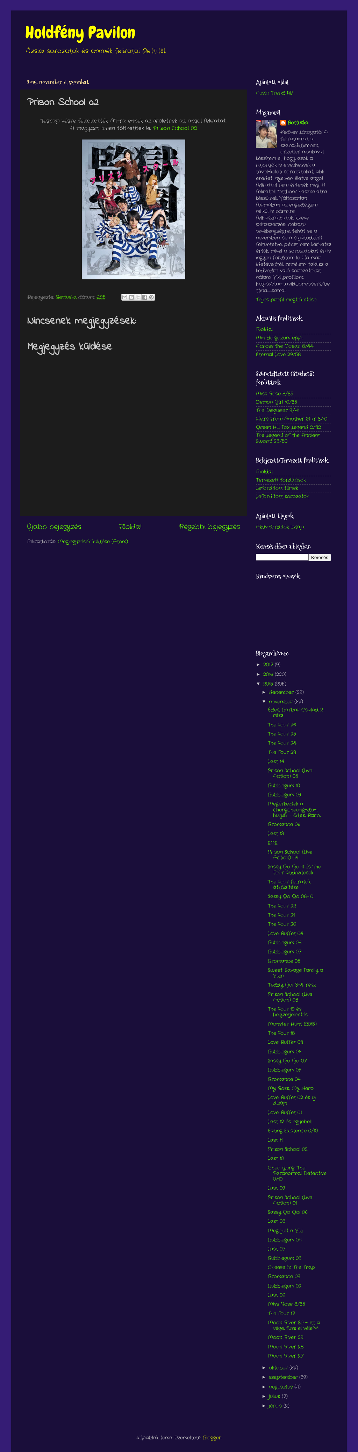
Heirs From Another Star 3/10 (291, 419)
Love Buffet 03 (285, 1042)
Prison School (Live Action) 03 (290, 997)
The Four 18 (281, 1033)
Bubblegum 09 (284, 795)
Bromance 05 (284, 961)
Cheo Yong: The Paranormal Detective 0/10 (297, 1173)
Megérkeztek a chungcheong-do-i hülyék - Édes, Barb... (294, 809)
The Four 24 (282, 743)
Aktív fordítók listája (280, 527)
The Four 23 (282, 752)
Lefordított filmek (277, 488)
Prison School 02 (175, 128)
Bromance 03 (284, 1276)
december (282, 692)
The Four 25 (282, 734)
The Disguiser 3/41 (277, 410)
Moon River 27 (285, 1356)
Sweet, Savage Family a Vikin (295, 973)
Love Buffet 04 (285, 933)
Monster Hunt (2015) (292, 1024)
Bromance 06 (284, 824)
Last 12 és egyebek (290, 1121)
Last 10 (276, 1158)
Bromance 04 (284, 1079)
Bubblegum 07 (284, 952)
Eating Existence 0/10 (293, 1131)
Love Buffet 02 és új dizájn (292, 1100)
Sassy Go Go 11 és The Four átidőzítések (294, 870)
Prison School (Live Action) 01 (290, 1200)
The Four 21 (281, 915)
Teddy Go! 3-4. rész (292, 985)
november (281, 702)
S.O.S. (273, 843)
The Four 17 (281, 1313)
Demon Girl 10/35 (276, 402)
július (275, 1396)
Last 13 (276, 833)
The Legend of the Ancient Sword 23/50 (288, 438)
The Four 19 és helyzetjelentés (288, 1012)
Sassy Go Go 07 (287, 1061)
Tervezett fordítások (281, 480)
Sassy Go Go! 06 (288, 1212)
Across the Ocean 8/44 (285, 346)
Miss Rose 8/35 (274, 394)
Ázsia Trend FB (274, 93)
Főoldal (130, 527)
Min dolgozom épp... (279, 338)
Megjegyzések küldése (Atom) (93, 541)
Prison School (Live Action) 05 (290, 773)
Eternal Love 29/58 (278, 354)
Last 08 (276, 1221)
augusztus (281, 1387)
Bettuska (297, 123)
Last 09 (276, 1188)
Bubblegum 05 (284, 1070)
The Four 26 (282, 725)
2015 (269, 684)
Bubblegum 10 (284, 785)
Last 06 (276, 1295)
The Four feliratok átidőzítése (289, 885)
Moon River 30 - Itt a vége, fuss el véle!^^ (294, 1325)
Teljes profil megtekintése (286, 299)
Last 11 (275, 1140)
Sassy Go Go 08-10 (290, 896)
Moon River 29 (285, 1337)
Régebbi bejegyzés (209, 527)
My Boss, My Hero (291, 1088)
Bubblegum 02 (284, 1286)
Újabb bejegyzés (54, 527)
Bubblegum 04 (285, 1240)
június (276, 1406)
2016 (269, 674)
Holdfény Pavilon (80, 32)
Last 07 (276, 1249)
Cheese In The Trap (291, 1267)
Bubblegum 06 (284, 1052)
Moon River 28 (285, 1347)
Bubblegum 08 (284, 942)
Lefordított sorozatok (282, 496)
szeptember (284, 1377)
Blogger (212, 1438)
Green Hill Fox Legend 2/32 (288, 427)
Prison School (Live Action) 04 (290, 855)
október (279, 1368)
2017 (269, 664)
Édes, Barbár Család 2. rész (295, 713)
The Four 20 (282, 924)
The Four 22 (282, 906)
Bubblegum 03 (284, 1258)
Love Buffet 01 (285, 1112)
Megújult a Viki (285, 1231)
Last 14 (276, 761)
